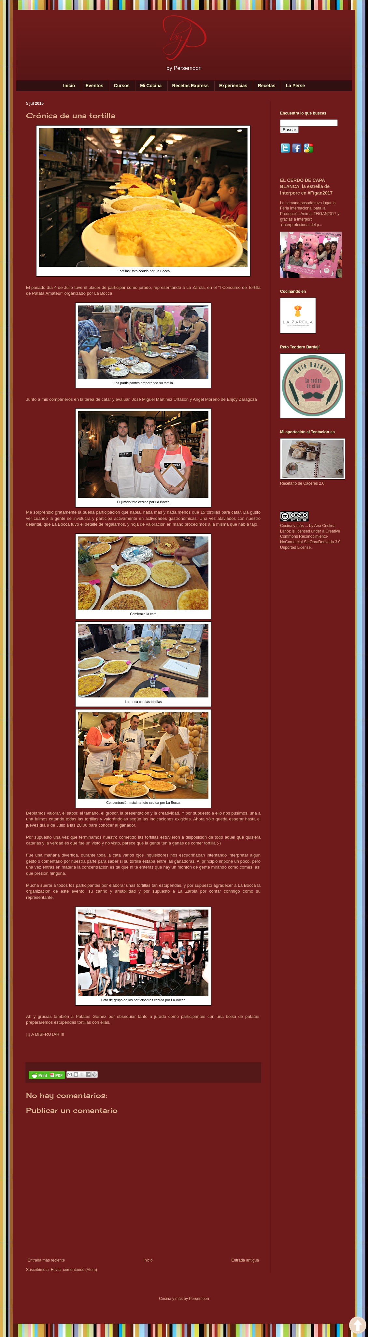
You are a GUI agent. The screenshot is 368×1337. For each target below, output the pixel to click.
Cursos (122, 85)
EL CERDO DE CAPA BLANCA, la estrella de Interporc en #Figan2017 (306, 187)
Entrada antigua (245, 1260)
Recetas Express (190, 85)
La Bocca (103, 293)
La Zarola (195, 287)
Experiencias (233, 85)
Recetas (267, 85)
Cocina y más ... (294, 525)
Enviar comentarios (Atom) (74, 1269)
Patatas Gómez (91, 1016)
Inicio (69, 85)
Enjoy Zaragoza (242, 399)
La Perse (295, 85)
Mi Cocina (151, 85)
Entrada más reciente (46, 1260)
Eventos (94, 85)
